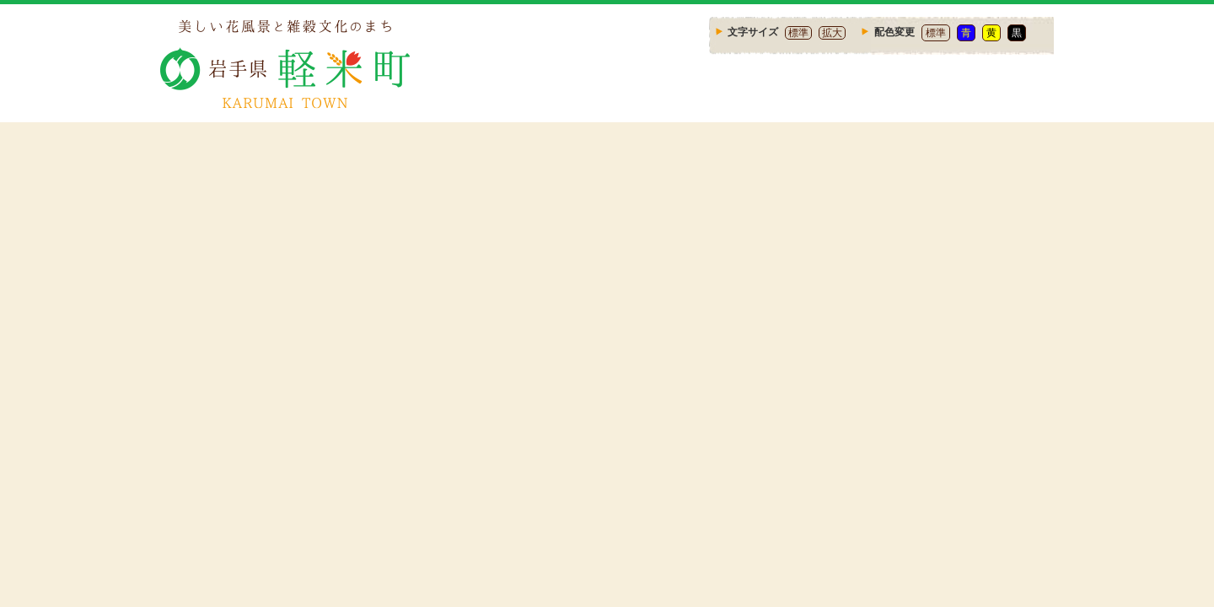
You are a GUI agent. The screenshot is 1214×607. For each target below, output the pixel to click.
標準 (798, 33)
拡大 (832, 33)
